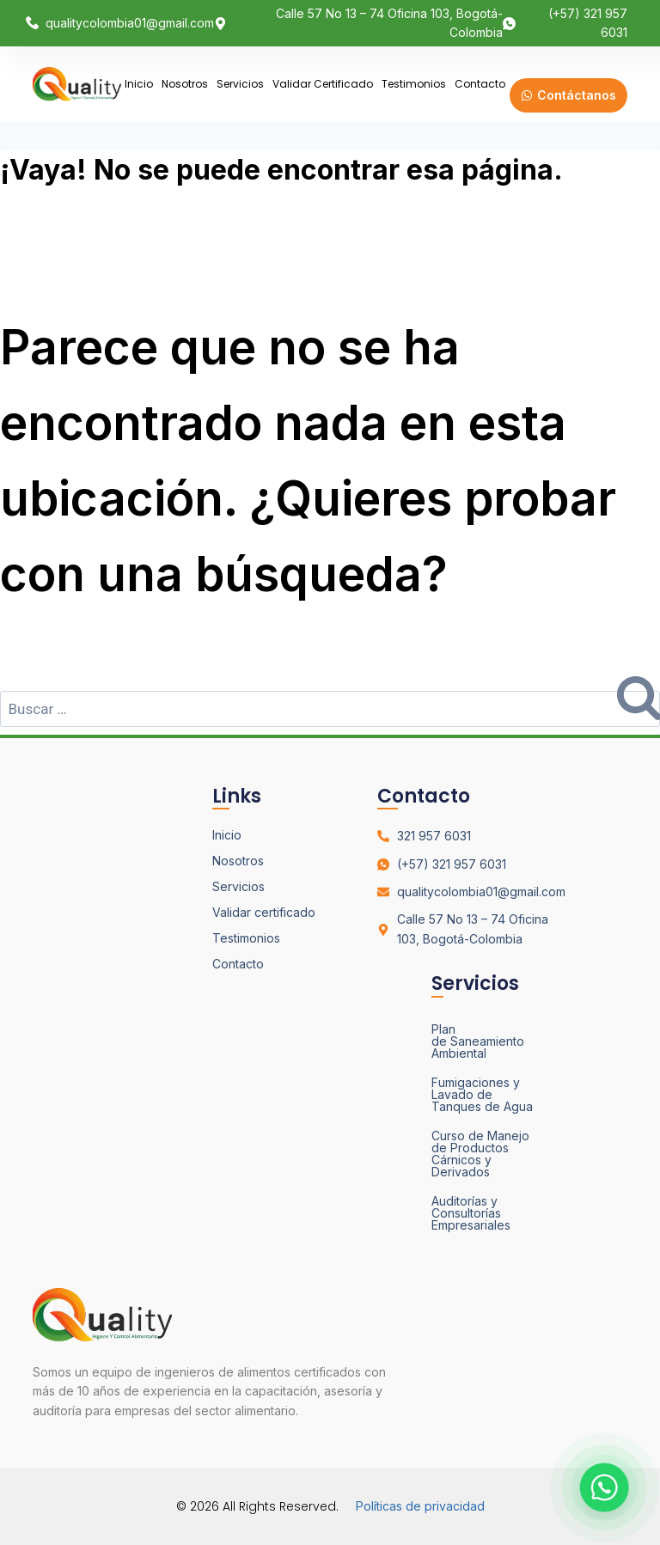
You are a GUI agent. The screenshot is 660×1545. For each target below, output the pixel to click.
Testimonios (414, 83)
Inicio (139, 83)
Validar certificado (322, 83)
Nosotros (185, 83)
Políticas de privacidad (420, 1506)
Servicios (240, 83)
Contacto (480, 83)
